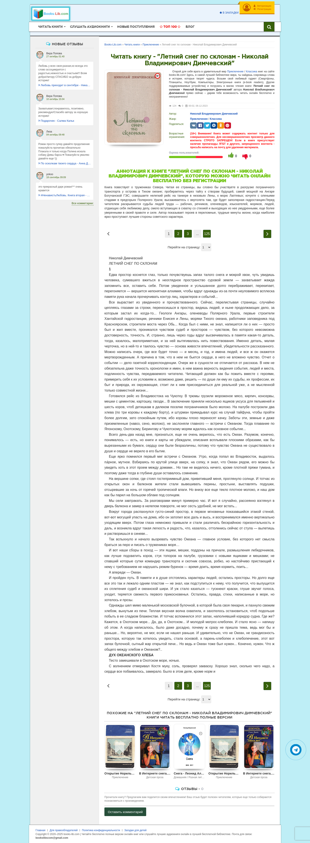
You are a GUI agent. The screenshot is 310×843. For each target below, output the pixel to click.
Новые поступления (136, 26)
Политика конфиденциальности (101, 830)
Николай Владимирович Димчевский (214, 113)
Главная (40, 830)
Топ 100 (170, 26)
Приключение (235, 71)
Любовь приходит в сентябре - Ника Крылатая (64, 85)
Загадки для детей (135, 830)
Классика (251, 71)
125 (207, 234)
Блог (190, 26)
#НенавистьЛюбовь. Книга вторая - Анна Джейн (64, 195)
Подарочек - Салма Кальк (56, 120)
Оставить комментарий (125, 812)
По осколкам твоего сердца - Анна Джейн (64, 163)
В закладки (229, 12)
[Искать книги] (269, 26)
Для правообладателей (64, 830)
